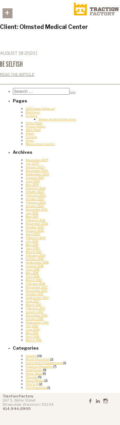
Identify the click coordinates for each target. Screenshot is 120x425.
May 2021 (32, 216)
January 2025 (35, 167)
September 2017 (37, 297)
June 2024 (33, 181)
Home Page (34, 123)
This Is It (32, 384)
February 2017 (35, 308)
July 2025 (32, 163)
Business (33, 112)
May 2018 (32, 273)
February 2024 (35, 188)
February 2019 (35, 255)
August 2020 (35, 230)
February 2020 (35, 237)
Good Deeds (34, 370)
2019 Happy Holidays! (40, 108)
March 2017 (34, 305)
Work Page (33, 130)
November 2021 (36, 209)
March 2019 (34, 252)
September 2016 (37, 322)
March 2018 (34, 280)
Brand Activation (38, 359)
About (30, 133)
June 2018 (32, 269)
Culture (31, 137)
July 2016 (32, 326)
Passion (31, 377)
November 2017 (36, 290)
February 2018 (35, 283)
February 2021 (35, 220)
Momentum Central (40, 144)
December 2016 (36, 315)
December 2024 (37, 170)
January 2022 (35, 206)
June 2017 (32, 301)
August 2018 (35, 266)
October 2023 (35, 192)
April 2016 (32, 336)
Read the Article (17, 74)
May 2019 (32, 245)
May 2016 (32, 333)
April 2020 (33, 234)
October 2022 (35, 199)
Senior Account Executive (57, 119)
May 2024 (32, 184)
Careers (31, 115)
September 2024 (37, 174)
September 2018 (37, 262)
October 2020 (35, 227)
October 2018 (35, 259)
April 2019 (32, 248)
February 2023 (35, 195)
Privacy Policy (35, 126)
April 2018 (32, 276)
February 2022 (35, 202)
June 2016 (32, 329)
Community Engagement (44, 363)
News (30, 140)
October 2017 (35, 294)
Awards (31, 356)
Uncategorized (36, 387)
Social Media (35, 380)
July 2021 (32, 213)
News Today (34, 373)
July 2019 (32, 241)
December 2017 (36, 287)
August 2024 (35, 177)
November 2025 (37, 160)
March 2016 (34, 340)
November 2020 (37, 223)
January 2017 (35, 312)
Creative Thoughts (39, 366)
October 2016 (35, 319)
